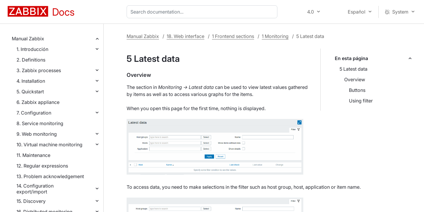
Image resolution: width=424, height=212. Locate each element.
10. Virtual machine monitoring (49, 145)
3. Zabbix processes (38, 70)
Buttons (357, 90)
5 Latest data (353, 69)
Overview (354, 79)
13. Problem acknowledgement (50, 176)
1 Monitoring (275, 36)
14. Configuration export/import (35, 189)
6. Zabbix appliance (37, 102)
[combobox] (203, 11)
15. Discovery (31, 201)
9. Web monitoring (36, 134)
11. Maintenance (33, 155)
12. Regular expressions (42, 166)
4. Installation (30, 81)
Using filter (361, 101)
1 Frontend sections (233, 36)
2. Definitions (30, 60)
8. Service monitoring (39, 123)
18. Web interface (185, 36)
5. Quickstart (30, 92)
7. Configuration (33, 113)
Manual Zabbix (28, 39)
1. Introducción (32, 49)
